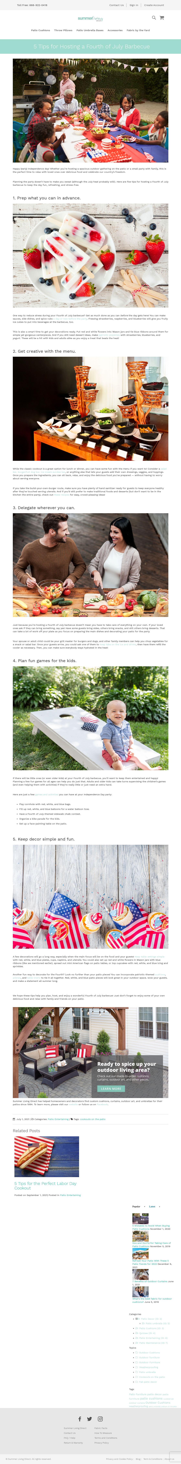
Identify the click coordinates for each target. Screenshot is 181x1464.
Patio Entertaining (58, 1119)
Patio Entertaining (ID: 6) (152, 1338)
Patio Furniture (138, 1394)
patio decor (155, 1394)
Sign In (134, 5)
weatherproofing (139, 1406)
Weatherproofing (147, 1367)
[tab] (137, 1206)
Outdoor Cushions (148, 1352)
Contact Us (116, 5)
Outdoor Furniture (148, 1362)
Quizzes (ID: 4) (145, 1333)
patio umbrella (155, 1406)
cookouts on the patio (92, 1119)
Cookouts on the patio (150, 1377)
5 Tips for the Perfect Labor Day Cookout (45, 1186)
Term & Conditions (152, 1459)
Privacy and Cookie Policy (119, 1459)
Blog (138, 1459)
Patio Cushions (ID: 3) (150, 1328)
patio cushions (151, 1398)
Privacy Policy (101, 1442)
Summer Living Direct (75, 1428)
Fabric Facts (100, 1428)
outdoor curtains (137, 1403)
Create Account (154, 5)
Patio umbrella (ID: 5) (156, 1323)
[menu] (90, 30)
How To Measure (103, 1433)
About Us (169, 1459)
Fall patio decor (146, 1382)
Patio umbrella (146, 1372)
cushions (160, 974)
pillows (17, 977)
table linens (33, 977)
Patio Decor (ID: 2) (149, 1319)
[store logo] (90, 18)
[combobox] (141, 17)
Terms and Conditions (105, 1438)
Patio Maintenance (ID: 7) (152, 1343)
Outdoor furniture (148, 1357)
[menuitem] (40, 30)
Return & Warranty (73, 1442)
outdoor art (168, 1399)
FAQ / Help (69, 1438)
